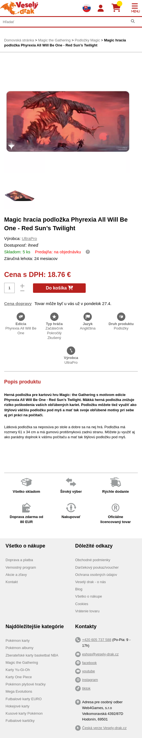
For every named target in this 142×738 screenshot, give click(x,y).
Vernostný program (21, 567)
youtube (88, 671)
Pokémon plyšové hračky (26, 684)
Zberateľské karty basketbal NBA (32, 655)
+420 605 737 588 (96, 640)
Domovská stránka (19, 40)
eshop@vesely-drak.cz (100, 654)
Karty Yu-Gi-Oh (18, 670)
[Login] (100, 8)
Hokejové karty (17, 706)
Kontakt (12, 582)
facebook (89, 663)
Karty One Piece (19, 677)
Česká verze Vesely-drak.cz (104, 728)
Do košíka (59, 288)
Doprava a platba (19, 560)
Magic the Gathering (54, 40)
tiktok (86, 688)
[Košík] (118, 8)
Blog (78, 589)
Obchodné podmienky (92, 560)
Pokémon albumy (19, 648)
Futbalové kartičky (20, 721)
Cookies (81, 604)
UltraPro (29, 238)
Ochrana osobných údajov (96, 575)
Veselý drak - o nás (90, 582)
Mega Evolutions (19, 691)
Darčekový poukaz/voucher (97, 567)
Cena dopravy (18, 303)
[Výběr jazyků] (86, 8)
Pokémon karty (18, 640)
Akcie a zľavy (16, 575)
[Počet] (9, 288)
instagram (90, 680)
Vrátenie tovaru (87, 611)
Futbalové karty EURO (24, 699)
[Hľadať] (132, 21)
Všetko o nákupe (88, 596)
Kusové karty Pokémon (24, 713)
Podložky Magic (87, 40)
